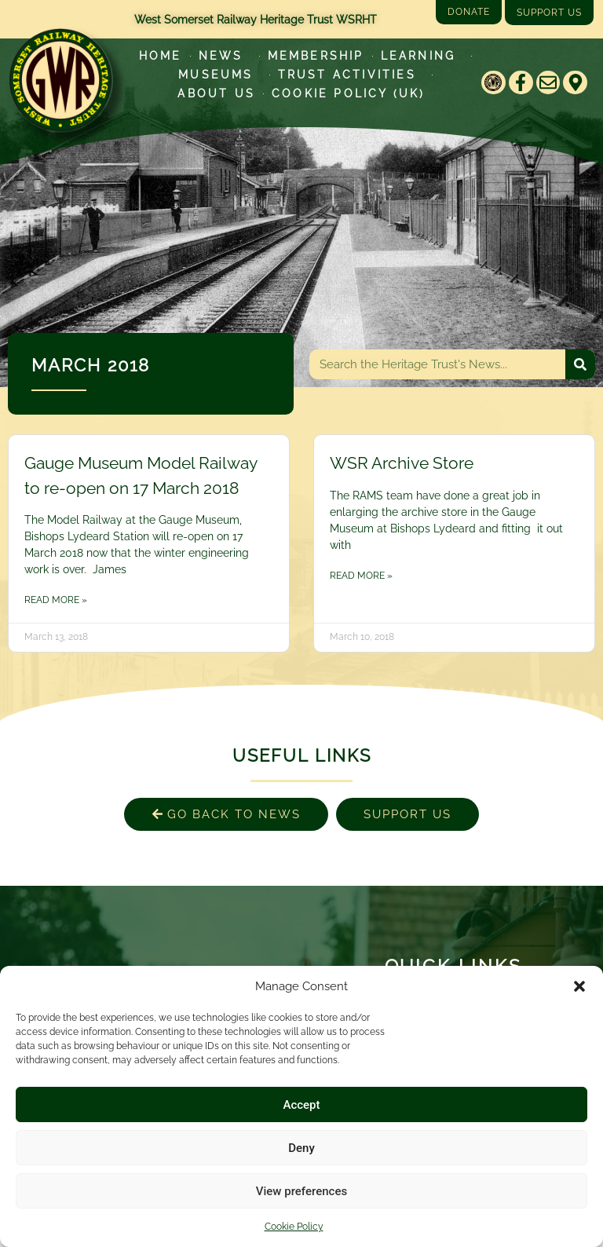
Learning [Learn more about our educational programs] (422, 56)
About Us (216, 93)
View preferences (301, 1191)
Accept (301, 1105)
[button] (579, 986)
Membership (316, 55)
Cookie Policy (294, 1226)
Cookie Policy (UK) (349, 93)
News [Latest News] (225, 56)
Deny (301, 1148)
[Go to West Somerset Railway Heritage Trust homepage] (60, 80)
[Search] (580, 364)
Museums (219, 74)
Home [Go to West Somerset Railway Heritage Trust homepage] (160, 55)
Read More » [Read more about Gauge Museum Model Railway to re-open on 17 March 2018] (55, 599)
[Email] (548, 83)
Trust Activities (351, 74)
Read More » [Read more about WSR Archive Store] (361, 575)
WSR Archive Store (401, 463)
